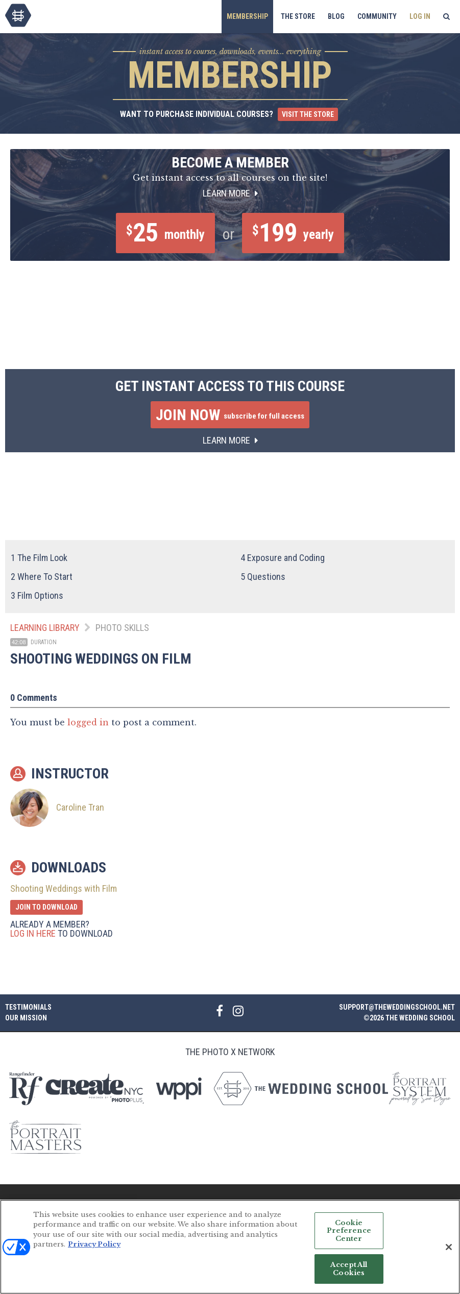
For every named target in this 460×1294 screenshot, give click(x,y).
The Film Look (39, 557)
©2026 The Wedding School (409, 1018)
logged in (88, 722)
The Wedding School (18, 15)
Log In (419, 16)
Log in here (33, 933)
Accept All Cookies (348, 1273)
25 (165, 233)
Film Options (37, 595)
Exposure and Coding (282, 557)
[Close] (449, 1251)
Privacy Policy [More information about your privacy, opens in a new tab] (94, 1248)
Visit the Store (308, 114)
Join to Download (46, 907)
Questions (262, 576)
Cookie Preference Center (349, 1235)
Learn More (230, 193)
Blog (336, 16)
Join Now (230, 415)
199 (293, 233)
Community (377, 16)
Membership (247, 16)
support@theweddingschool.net (397, 1007)
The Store (298, 16)
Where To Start (41, 576)
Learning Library (45, 627)
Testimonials (28, 1007)
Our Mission (26, 1018)
